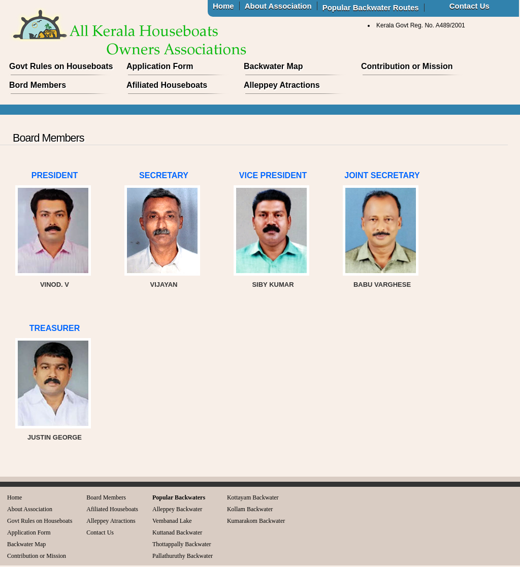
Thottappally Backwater (181, 544)
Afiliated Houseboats (166, 85)
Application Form (159, 66)
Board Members (106, 497)
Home (14, 497)
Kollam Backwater (250, 509)
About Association (29, 509)
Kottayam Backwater (253, 497)
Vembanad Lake (172, 520)
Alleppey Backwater (177, 509)
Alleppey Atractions (282, 85)
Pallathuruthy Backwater (182, 555)
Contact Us (100, 532)
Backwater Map (273, 66)
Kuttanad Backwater (177, 532)
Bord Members (37, 85)
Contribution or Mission (406, 66)
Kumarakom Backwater (256, 520)
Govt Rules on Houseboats (61, 66)
